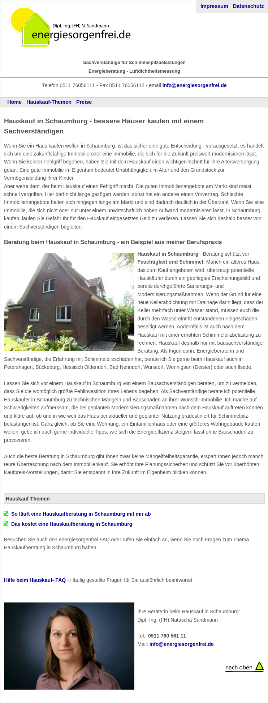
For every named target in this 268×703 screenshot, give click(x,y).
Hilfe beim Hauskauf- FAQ (35, 580)
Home (14, 102)
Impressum (214, 6)
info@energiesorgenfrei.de (195, 85)
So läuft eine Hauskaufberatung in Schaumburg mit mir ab (81, 514)
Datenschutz (248, 6)
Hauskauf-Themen (49, 102)
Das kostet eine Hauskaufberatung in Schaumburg (71, 524)
